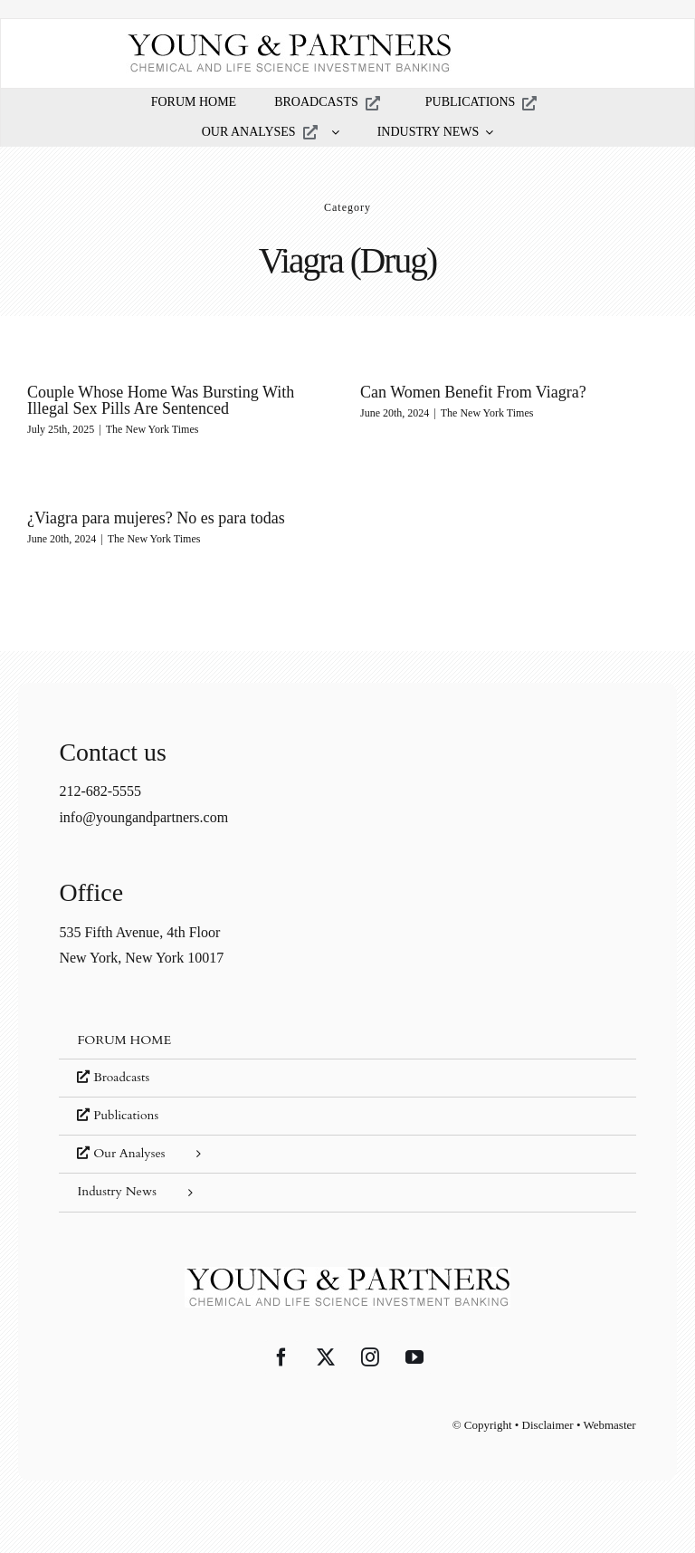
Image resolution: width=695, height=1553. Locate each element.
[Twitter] (326, 1357)
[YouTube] (414, 1357)
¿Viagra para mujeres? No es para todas (156, 518)
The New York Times (152, 429)
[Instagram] (370, 1357)
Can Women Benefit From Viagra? (473, 392)
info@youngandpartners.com (143, 817)
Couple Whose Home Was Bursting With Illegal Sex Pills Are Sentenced (160, 400)
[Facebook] (281, 1357)
